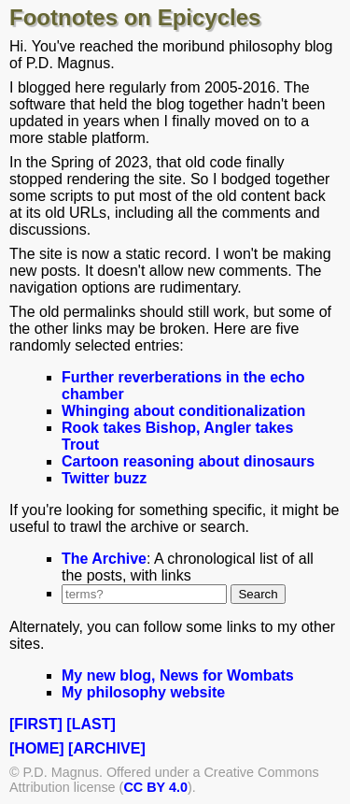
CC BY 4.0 (155, 787)
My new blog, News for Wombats (178, 675)
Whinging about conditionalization (183, 411)
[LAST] (90, 724)
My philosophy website (143, 692)
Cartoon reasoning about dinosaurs (188, 461)
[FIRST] (36, 724)
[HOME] (36, 748)
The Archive (104, 559)
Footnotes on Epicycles (134, 17)
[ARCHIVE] (107, 748)
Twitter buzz (104, 478)
